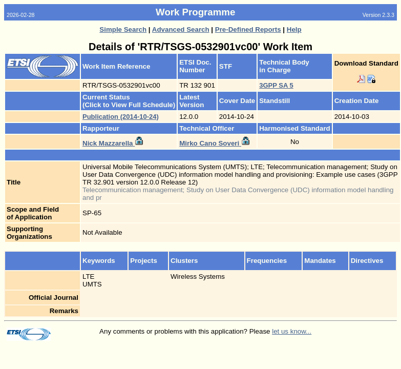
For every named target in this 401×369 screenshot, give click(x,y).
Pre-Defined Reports (248, 29)
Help (294, 29)
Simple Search (122, 29)
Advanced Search (180, 29)
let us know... (291, 331)
